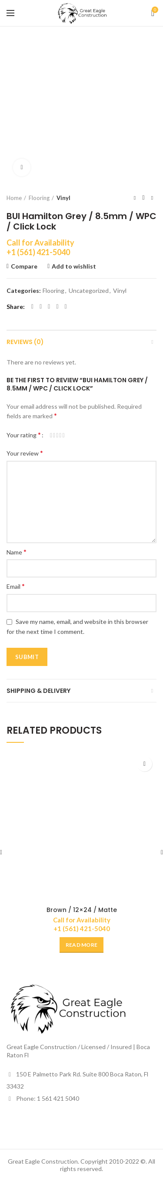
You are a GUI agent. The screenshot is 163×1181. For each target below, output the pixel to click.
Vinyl (63, 197)
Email (16, 586)
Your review (25, 453)
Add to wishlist (74, 266)
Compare (24, 266)
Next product (152, 197)
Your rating (24, 434)
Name (17, 552)
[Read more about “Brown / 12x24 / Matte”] (82, 945)
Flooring (39, 197)
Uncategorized (89, 290)
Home (14, 197)
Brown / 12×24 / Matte (82, 910)
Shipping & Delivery (38, 690)
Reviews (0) (25, 342)
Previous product (135, 197)
